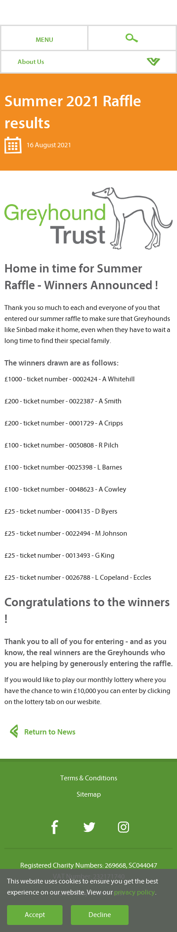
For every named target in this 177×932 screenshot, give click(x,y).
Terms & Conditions (88, 778)
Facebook (54, 827)
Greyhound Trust (88, 12)
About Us (31, 62)
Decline (99, 915)
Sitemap (89, 794)
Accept (35, 915)
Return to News (50, 732)
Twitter (88, 827)
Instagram (123, 827)
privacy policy (134, 892)
